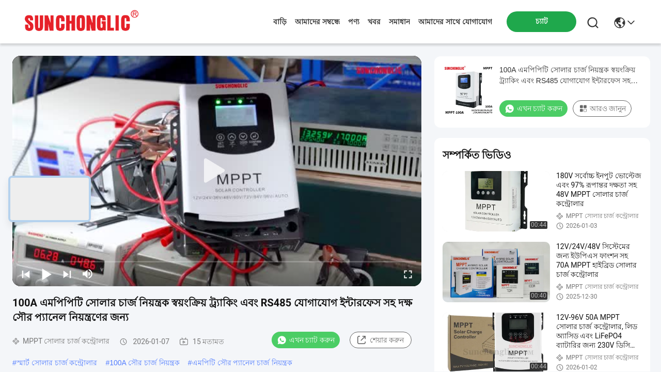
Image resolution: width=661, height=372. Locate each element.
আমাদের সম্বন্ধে (317, 22)
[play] (217, 171)
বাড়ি (280, 22)
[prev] (25, 274)
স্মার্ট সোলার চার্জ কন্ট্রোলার (57, 363)
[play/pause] (46, 274)
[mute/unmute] (87, 274)
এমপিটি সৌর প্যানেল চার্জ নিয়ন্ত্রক (242, 363)
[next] (67, 274)
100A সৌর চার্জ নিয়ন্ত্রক (144, 363)
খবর (374, 22)
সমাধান (399, 22)
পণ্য (353, 22)
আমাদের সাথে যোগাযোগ (455, 22)
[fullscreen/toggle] (408, 274)
